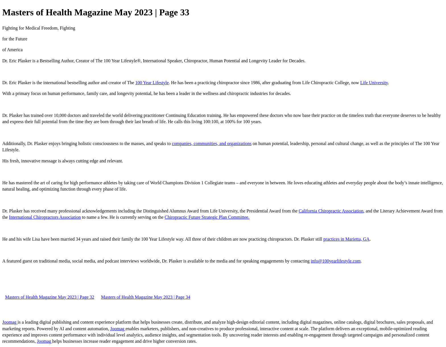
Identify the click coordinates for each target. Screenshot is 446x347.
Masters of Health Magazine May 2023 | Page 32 (49, 297)
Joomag (10, 322)
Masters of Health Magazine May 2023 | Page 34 (145, 297)
